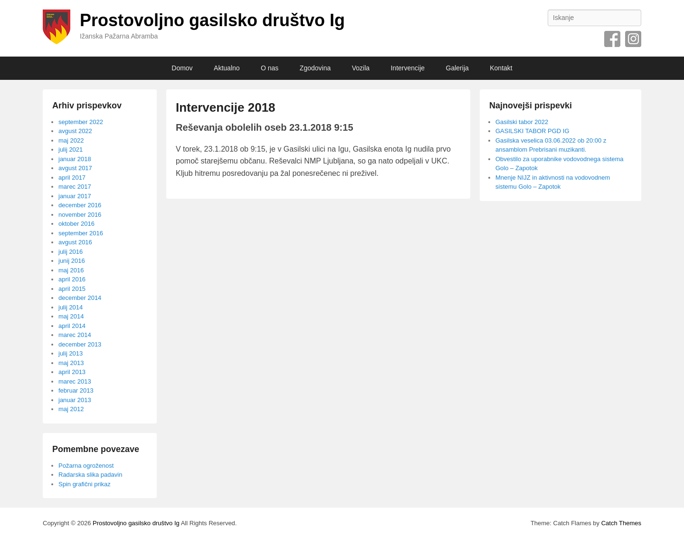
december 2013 (79, 344)
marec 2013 (74, 381)
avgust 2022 (75, 131)
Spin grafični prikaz (84, 484)
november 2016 (79, 214)
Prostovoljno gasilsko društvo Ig (212, 20)
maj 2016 (71, 270)
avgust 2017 (75, 168)
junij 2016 (71, 260)
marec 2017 (74, 186)
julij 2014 (70, 307)
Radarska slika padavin (90, 474)
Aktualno (226, 68)
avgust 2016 (75, 242)
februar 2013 (76, 390)
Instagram (633, 39)
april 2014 (72, 325)
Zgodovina (315, 68)
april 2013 (72, 371)
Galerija (457, 68)
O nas (269, 68)
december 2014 (79, 297)
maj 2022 (71, 140)
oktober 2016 (76, 223)
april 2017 (72, 177)
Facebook (612, 39)
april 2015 (72, 288)
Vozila (361, 68)
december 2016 (79, 205)
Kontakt (501, 68)
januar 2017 (74, 196)
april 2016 (72, 279)
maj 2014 (71, 316)
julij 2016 (70, 251)
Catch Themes (621, 523)
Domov (181, 68)
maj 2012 (71, 409)
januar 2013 (74, 400)
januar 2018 (74, 159)
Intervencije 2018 (226, 107)
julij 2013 (70, 353)
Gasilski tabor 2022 (521, 121)
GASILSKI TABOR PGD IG (532, 131)
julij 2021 (70, 149)
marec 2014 (74, 334)
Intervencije (407, 68)
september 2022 (80, 121)
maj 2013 (71, 362)
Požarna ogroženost (86, 465)
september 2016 (80, 233)
